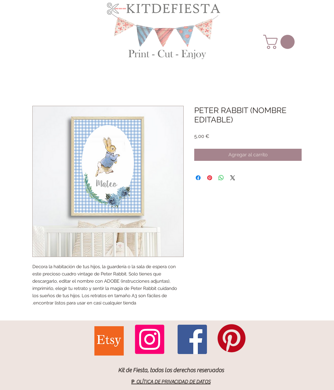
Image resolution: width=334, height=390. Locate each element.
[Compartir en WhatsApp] (221, 177)
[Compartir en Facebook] (198, 177)
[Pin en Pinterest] (209, 177)
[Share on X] (232, 177)
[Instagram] (149, 339)
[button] (280, 42)
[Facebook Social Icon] (192, 339)
